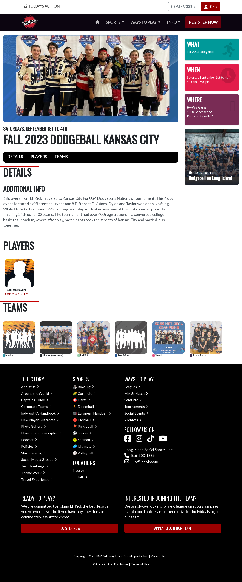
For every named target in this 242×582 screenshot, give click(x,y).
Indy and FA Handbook (40, 413)
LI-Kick (82, 355)
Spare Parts (198, 355)
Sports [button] (113, 22)
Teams (61, 156)
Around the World (36, 393)
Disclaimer (121, 564)
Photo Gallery (33, 426)
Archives (133, 420)
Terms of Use (140, 564)
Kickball (86, 420)
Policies (29, 446)
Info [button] (172, 22)
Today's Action (42, 6)
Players (39, 156)
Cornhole (87, 393)
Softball (86, 440)
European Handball (94, 413)
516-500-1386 (139, 455)
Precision (122, 355)
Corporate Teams (36, 406)
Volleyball (87, 453)
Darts (84, 400)
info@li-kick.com (141, 461)
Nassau (80, 470)
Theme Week (33, 473)
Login (210, 6)
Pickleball (87, 426)
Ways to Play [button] (143, 22)
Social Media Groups (39, 459)
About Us (30, 387)
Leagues (132, 387)
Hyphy (8, 355)
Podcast (29, 440)
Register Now (203, 22)
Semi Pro (133, 400)
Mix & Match (136, 393)
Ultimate (86, 446)
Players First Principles (41, 433)
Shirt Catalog (33, 453)
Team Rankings (34, 466)
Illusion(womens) (51, 355)
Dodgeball (87, 406)
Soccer (85, 433)
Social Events (136, 413)
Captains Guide (34, 400)
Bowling (86, 387)
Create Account (184, 6)
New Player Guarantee (40, 420)
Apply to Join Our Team (172, 528)
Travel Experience (36, 479)
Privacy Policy (102, 564)
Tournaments (136, 406)
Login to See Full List (16, 293)
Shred (157, 355)
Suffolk (80, 477)
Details (15, 156)
